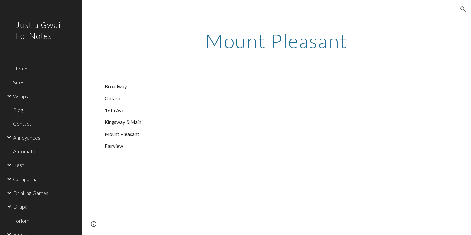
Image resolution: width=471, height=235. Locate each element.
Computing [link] (25, 179)
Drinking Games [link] (30, 193)
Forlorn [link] (21, 220)
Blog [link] (18, 110)
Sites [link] (18, 82)
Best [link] (18, 165)
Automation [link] (26, 151)
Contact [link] (22, 123)
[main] (276, 40)
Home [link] (20, 68)
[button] (463, 9)
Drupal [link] (20, 206)
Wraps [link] (20, 96)
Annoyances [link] (26, 137)
